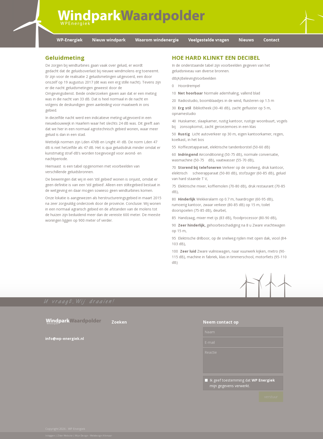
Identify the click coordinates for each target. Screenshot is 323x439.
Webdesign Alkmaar (101, 435)
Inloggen (50, 435)
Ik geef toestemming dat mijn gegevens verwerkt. (242, 383)
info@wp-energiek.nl (64, 338)
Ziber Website (65, 435)
